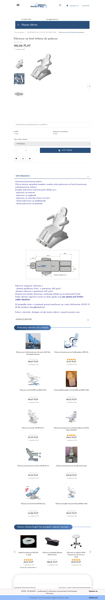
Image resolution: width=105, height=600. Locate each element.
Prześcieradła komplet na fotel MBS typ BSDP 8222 (71, 390)
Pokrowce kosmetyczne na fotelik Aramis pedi (71, 466)
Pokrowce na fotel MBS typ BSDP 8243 (33, 390)
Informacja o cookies (65, 587)
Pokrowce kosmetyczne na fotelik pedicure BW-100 (71, 352)
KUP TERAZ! (65, 150)
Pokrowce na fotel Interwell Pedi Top (33, 504)
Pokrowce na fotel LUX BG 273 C (33, 428)
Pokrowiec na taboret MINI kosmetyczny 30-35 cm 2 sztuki (76, 555)
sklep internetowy (78, 587)
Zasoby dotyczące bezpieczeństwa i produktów (31, 124)
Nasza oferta (27, 24)
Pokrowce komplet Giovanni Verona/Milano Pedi (71, 504)
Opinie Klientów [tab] (24, 319)
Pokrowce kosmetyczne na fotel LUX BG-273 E (33, 466)
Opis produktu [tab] (23, 176)
